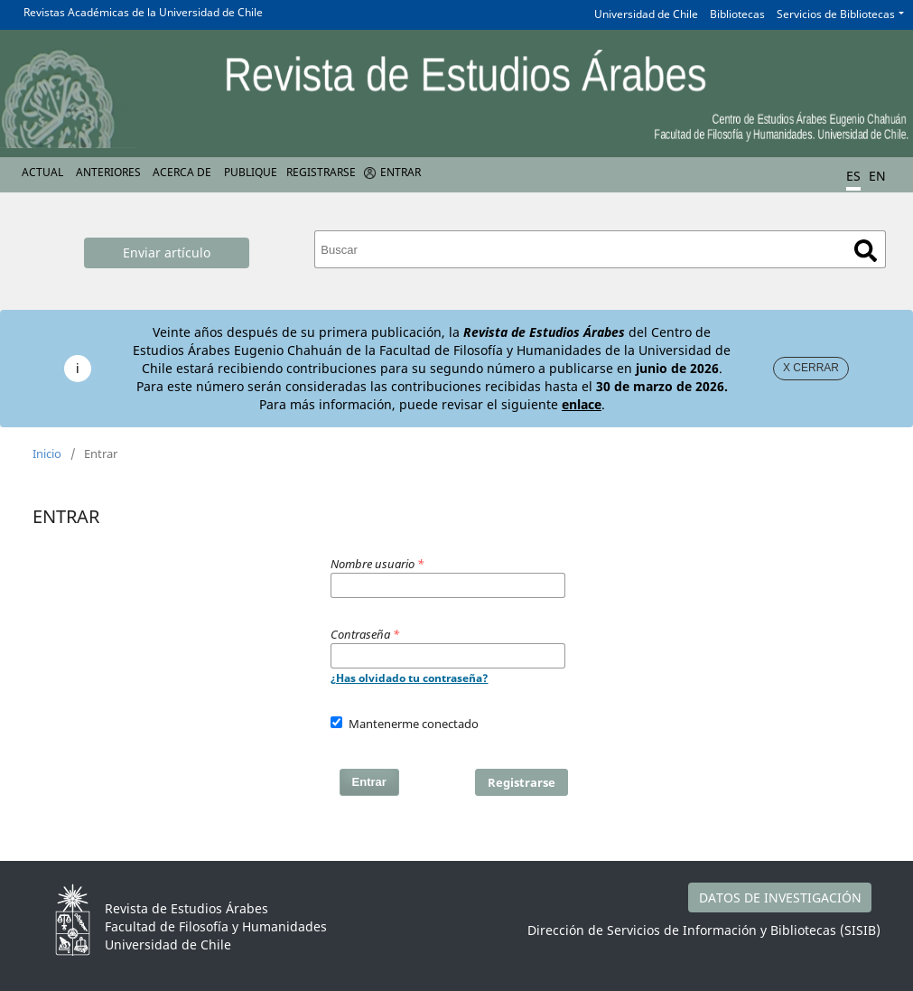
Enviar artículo (166, 252)
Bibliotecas (737, 14)
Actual (42, 172)
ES (853, 175)
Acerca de (182, 172)
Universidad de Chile (646, 14)
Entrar (400, 172)
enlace (581, 404)
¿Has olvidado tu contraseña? (410, 678)
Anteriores (108, 172)
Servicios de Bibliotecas (836, 14)
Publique (250, 172)
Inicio (47, 453)
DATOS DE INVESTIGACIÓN (780, 897)
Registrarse (321, 172)
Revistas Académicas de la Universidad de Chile (143, 12)
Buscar (865, 250)
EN (877, 175)
